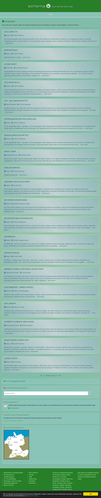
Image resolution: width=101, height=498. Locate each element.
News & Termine (9, 485)
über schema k (33, 472)
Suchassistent (13, 408)
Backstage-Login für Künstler (13, 481)
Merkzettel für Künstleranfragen (13, 472)
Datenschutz (33, 479)
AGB (30, 477)
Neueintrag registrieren (11, 483)
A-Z (8, 381)
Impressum (32, 483)
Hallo (50, 14)
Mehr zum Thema (32, 496)
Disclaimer (32, 481)
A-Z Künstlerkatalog (10, 479)
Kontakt (31, 475)
